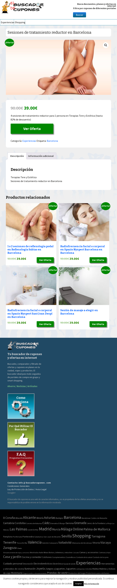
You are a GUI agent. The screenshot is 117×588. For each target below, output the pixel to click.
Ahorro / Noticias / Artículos (22, 386)
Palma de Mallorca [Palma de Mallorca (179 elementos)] (97, 529)
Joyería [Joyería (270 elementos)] (40, 568)
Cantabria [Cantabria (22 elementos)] (8, 523)
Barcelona (52, 140)
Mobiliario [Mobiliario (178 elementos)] (17, 573)
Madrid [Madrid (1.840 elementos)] (45, 529)
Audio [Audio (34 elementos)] (41, 552)
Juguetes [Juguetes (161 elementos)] (70, 568)
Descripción (17, 156)
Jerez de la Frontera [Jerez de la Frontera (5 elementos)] (96, 523)
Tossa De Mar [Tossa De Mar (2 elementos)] (22, 543)
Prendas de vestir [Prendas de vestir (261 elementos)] (57, 573)
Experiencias (7, 22)
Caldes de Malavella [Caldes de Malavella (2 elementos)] (99, 518)
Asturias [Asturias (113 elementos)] (49, 517)
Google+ (11, 492)
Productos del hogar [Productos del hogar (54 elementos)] (77, 573)
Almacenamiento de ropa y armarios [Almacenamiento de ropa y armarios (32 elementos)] (16, 552)
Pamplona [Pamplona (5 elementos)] (7, 536)
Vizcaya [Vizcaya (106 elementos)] (105, 542)
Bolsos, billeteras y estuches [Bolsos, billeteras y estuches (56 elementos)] (60, 552)
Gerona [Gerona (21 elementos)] (70, 523)
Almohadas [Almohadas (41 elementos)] (34, 552)
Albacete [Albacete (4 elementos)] (19, 518)
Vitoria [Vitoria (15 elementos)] (96, 542)
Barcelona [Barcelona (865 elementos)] (72, 517)
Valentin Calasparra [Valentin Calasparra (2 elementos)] (50, 543)
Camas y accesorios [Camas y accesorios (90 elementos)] (88, 552)
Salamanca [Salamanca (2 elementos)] (38, 537)
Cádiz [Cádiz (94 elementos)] (46, 523)
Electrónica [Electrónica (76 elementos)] (58, 563)
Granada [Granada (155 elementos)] (80, 523)
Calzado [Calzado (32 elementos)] (76, 552)
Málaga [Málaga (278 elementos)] (66, 529)
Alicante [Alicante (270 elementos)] (29, 517)
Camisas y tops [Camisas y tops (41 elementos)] (104, 552)
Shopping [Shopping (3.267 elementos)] (81, 536)
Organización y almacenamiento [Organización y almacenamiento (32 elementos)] (35, 573)
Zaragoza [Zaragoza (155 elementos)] (10, 548)
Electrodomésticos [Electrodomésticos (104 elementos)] (42, 563)
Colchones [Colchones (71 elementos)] (47, 557)
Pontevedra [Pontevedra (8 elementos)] (28, 536)
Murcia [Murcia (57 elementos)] (56, 529)
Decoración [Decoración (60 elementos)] (28, 563)
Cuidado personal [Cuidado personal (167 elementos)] (13, 563)
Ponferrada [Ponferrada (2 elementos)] (17, 537)
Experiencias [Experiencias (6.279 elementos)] (88, 563)
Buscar (79, 14)
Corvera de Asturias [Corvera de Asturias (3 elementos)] (34, 523)
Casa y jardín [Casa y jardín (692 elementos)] (12, 557)
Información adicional (41, 156)
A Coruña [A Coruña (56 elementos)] (9, 518)
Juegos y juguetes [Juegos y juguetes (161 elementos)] (55, 568)
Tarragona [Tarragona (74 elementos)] (98, 536)
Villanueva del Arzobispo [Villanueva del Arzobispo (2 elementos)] (82, 543)
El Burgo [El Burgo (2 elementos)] (61, 523)
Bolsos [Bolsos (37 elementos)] (46, 552)
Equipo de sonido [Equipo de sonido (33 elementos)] (69, 564)
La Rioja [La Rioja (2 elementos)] (108, 523)
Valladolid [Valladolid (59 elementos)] (64, 542)
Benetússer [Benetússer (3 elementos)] (86, 518)
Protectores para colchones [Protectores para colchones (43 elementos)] (97, 573)
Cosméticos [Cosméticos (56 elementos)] (71, 557)
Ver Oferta (32, 128)
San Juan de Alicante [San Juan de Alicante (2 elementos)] (52, 537)
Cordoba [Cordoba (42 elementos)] (20, 523)
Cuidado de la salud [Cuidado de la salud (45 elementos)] (84, 557)
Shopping (20, 22)
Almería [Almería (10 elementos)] (39, 517)
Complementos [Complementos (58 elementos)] (58, 557)
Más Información (91, 583)
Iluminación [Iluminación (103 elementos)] (30, 568)
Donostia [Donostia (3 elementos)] (54, 523)
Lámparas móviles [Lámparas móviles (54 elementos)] (84, 569)
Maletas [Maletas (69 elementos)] (95, 568)
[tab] (17, 156)
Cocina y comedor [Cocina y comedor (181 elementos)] (32, 557)
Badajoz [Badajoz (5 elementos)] (59, 518)
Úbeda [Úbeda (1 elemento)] (19, 548)
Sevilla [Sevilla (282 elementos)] (66, 536)
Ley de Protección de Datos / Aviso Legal (26, 489)
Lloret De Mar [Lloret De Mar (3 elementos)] (33, 529)
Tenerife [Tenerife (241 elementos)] (9, 542)
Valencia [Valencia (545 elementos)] (35, 542)
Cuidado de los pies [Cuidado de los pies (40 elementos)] (100, 557)
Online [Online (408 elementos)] (78, 529)
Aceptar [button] (78, 583)
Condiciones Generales (18, 486)
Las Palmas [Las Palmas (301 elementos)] (18, 529)
